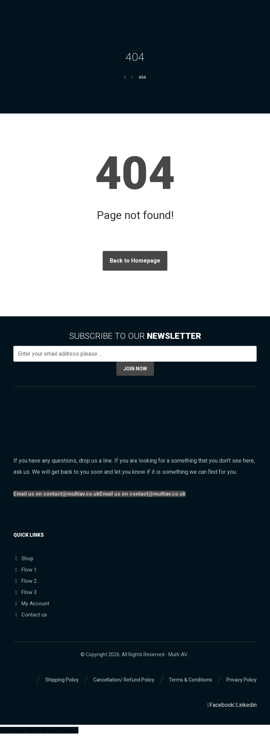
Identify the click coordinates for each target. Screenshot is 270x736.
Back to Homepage (135, 260)
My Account (31, 603)
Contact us (30, 615)
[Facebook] (220, 705)
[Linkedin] (245, 705)
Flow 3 (25, 592)
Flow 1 (25, 570)
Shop (23, 558)
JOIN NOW (135, 369)
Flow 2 (25, 581)
